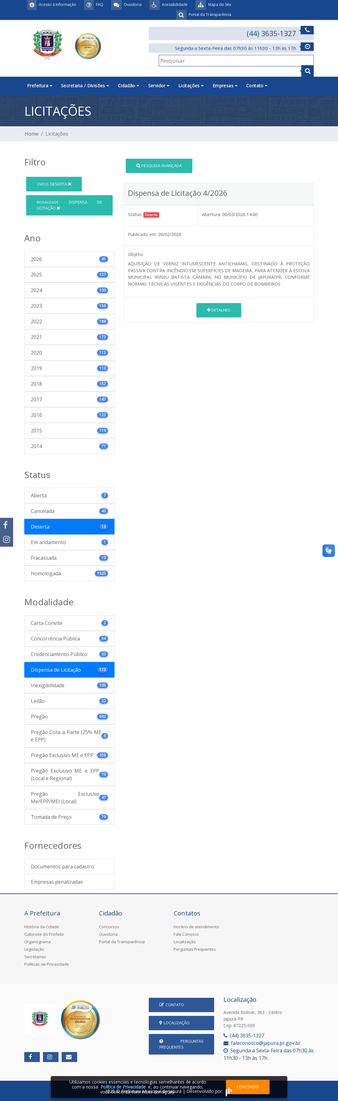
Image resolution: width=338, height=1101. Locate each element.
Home (32, 133)
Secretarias (35, 956)
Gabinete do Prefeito (44, 934)
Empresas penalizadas (57, 881)
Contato (171, 1004)
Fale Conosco (186, 934)
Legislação (34, 949)
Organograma (37, 941)
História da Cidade (41, 927)
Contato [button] (257, 86)
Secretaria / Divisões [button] (85, 86)
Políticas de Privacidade (46, 964)
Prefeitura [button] (39, 86)
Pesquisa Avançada (159, 165)
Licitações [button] (191, 86)
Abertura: (211, 214)
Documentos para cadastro (62, 866)
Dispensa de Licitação (69, 205)
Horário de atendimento (196, 927)
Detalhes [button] (218, 310)
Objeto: (135, 254)
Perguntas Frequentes (195, 949)
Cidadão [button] (128, 86)
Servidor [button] (159, 86)
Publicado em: (142, 234)
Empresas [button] (225, 86)
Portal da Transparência (122, 941)
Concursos (109, 927)
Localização (185, 941)
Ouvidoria (108, 934)
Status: (135, 214)
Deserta (54, 184)
